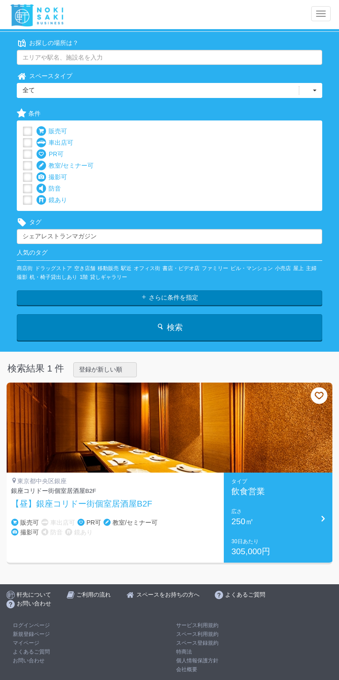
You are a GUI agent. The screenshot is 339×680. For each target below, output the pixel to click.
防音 (48, 188)
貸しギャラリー (108, 277)
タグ (29, 222)
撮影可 (51, 177)
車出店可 (54, 142)
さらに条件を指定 (169, 297)
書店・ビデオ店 (181, 268)
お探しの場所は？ (48, 43)
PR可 (49, 154)
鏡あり (51, 200)
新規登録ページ (31, 634)
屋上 (298, 268)
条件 (29, 114)
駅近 (126, 268)
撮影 (22, 277)
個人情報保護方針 (197, 660)
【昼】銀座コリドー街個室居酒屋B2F (81, 504)
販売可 (51, 131)
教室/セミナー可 (65, 165)
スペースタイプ (44, 76)
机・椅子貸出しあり (53, 277)
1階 (83, 277)
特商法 (184, 652)
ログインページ (31, 625)
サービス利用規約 (197, 625)
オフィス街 (147, 268)
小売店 (283, 268)
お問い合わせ (29, 660)
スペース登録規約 (197, 643)
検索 (169, 327)
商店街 (25, 268)
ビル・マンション (251, 268)
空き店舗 (84, 268)
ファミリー (215, 268)
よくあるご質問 (31, 652)
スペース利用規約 (197, 634)
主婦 (311, 268)
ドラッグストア (53, 268)
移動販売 (108, 268)
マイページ (26, 643)
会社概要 (186, 669)
